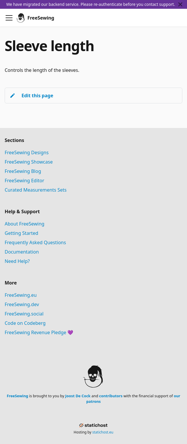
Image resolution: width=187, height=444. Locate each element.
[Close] (182, 4)
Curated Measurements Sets (36, 190)
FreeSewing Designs (27, 152)
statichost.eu (102, 432)
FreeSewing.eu (21, 295)
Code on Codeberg (25, 323)
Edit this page (31, 95)
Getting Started (21, 233)
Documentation (22, 252)
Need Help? (17, 261)
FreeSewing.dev (22, 304)
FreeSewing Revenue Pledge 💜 (39, 332)
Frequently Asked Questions (35, 242)
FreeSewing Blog (23, 171)
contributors (111, 395)
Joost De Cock (78, 395)
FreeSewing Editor (24, 180)
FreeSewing (17, 395)
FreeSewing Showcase (29, 162)
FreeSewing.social (24, 314)
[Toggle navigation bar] (9, 17)
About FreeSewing (24, 224)
